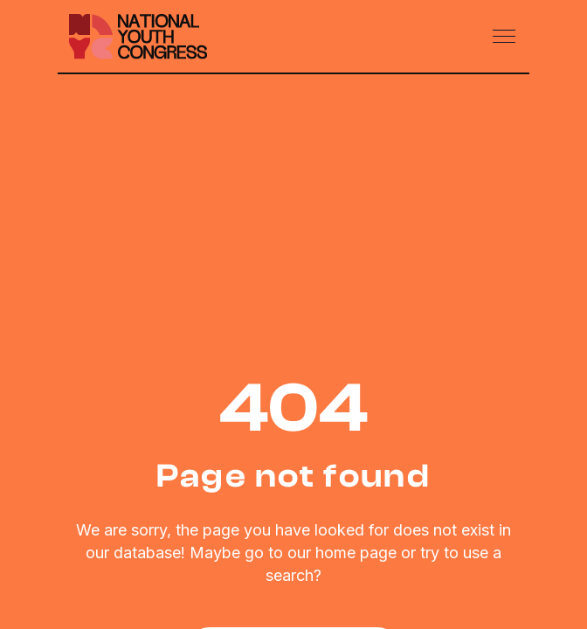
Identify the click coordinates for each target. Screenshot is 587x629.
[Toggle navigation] (506, 36)
